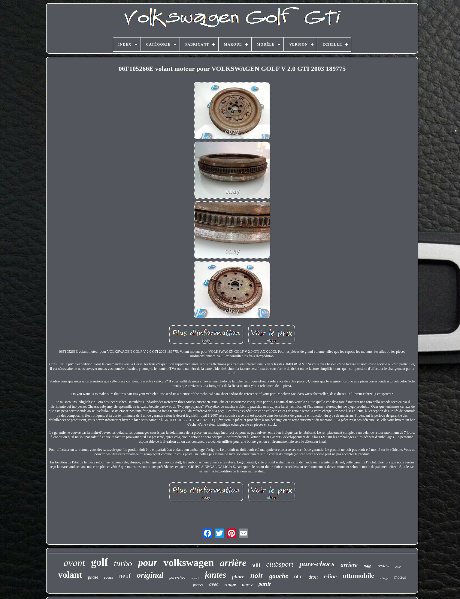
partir (265, 584)
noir (256, 575)
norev (247, 584)
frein (367, 566)
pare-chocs (316, 563)
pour (147, 562)
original (150, 575)
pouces (198, 585)
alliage (384, 578)
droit (313, 577)
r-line (330, 576)
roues (108, 577)
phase (93, 577)
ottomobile (358, 576)
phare (238, 577)
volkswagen (188, 562)
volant (70, 575)
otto (298, 577)
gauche (278, 576)
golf (99, 562)
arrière (233, 563)
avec (213, 584)
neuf (125, 576)
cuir (398, 566)
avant (74, 562)
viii (256, 565)
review (383, 565)
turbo (123, 563)
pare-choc (177, 577)
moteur (400, 577)
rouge (230, 584)
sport (195, 578)
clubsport (280, 564)
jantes (215, 575)
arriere (349, 565)
